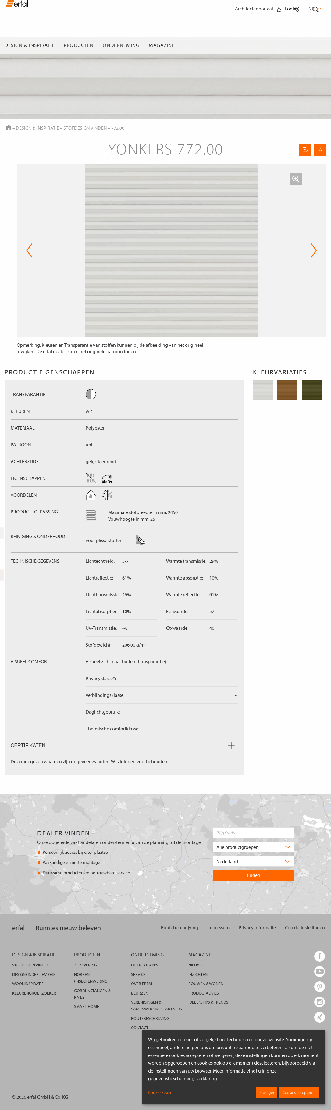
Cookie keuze (160, 1092)
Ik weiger (266, 1092)
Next (313, 250)
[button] (296, 179)
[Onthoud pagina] (320, 150)
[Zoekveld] (316, 45)
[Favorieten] (279, 45)
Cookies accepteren (299, 1092)
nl (314, 8)
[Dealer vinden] (297, 45)
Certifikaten (123, 745)
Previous (29, 250)
